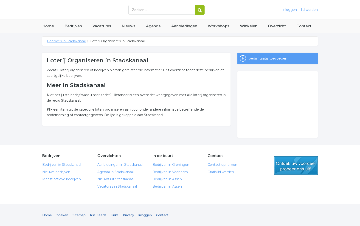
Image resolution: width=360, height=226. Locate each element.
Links (114, 215)
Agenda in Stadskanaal (115, 172)
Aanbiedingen (184, 26)
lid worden (309, 10)
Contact (304, 26)
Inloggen (145, 215)
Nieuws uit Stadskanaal (115, 179)
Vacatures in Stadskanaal (117, 186)
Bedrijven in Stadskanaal (99, 9)
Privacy (128, 215)
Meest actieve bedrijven (61, 179)
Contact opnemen (222, 165)
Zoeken (62, 215)
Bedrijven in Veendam (170, 172)
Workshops (218, 26)
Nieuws (128, 26)
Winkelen (248, 26)
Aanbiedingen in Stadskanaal (120, 165)
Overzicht (277, 26)
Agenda (153, 26)
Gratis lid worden (221, 172)
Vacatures (102, 26)
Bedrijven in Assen (167, 179)
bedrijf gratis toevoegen (268, 58)
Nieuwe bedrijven (56, 172)
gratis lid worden (296, 165)
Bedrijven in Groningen (170, 165)
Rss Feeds (98, 215)
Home (48, 26)
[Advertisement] (277, 104)
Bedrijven (73, 26)
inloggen (290, 10)
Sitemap (79, 215)
